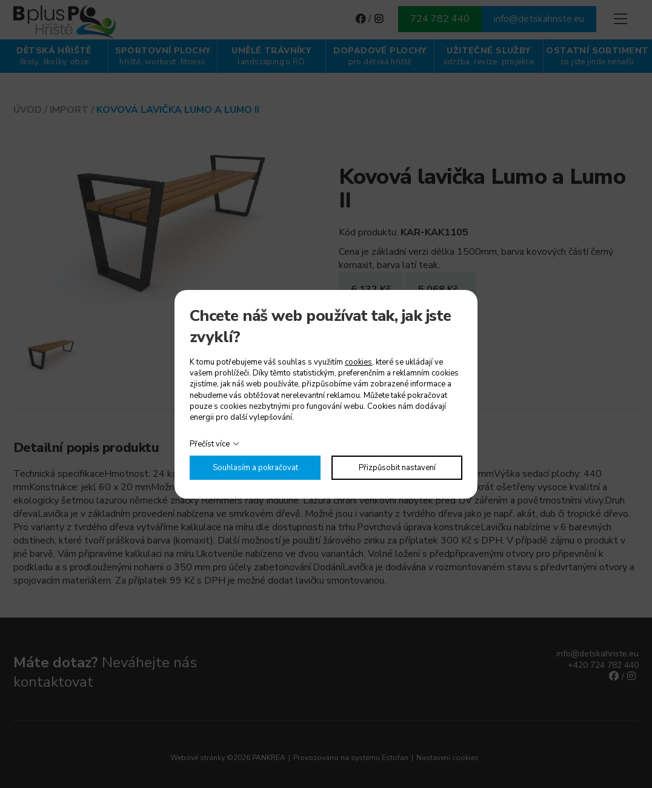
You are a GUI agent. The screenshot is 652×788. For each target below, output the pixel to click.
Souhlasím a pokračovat (255, 467)
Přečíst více (210, 444)
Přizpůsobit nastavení (397, 467)
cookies (358, 362)
